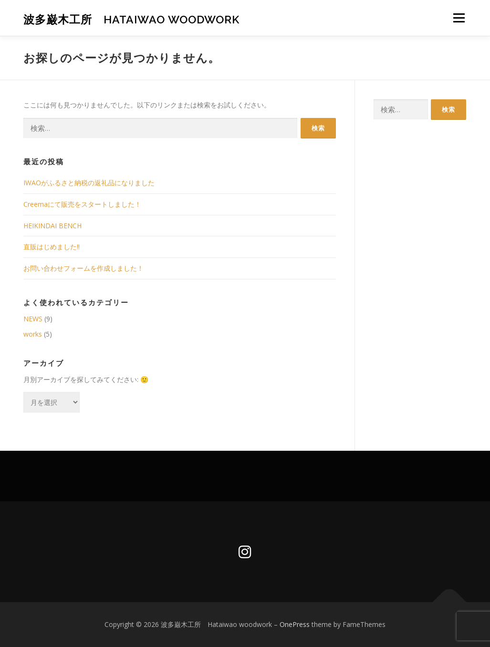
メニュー (458, 17)
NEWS (32, 318)
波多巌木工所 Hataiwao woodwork (131, 19)
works (32, 334)
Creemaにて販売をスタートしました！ (82, 204)
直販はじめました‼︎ (51, 246)
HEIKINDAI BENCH (52, 225)
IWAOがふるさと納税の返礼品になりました (89, 182)
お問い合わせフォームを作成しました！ (83, 268)
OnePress (295, 624)
